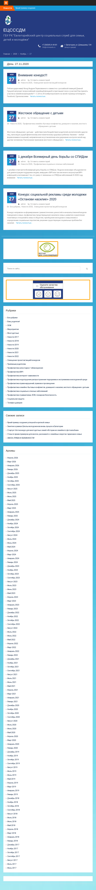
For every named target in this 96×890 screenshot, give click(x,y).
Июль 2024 (11, 539)
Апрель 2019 (12, 783)
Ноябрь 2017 (12, 849)
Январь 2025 (12, 516)
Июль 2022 (11, 632)
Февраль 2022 (13, 651)
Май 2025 (11, 500)
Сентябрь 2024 (13, 531)
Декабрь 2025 (13, 473)
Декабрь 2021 (13, 659)
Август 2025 (12, 489)
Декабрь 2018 (13, 798)
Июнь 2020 (11, 729)
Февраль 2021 (13, 698)
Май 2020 (11, 732)
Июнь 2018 (11, 821)
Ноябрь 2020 (12, 709)
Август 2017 (12, 860)
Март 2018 (11, 833)
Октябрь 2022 (13, 620)
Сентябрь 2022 (13, 624)
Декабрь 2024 (13, 520)
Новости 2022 (13, 356)
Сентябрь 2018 (13, 810)
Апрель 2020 (12, 736)
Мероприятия (13, 329)
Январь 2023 (12, 609)
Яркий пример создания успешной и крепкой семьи (28, 422)
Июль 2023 (11, 585)
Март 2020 (11, 740)
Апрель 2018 (12, 829)
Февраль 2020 (13, 744)
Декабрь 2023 (13, 566)
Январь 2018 (12, 841)
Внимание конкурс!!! (32, 75)
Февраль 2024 (13, 558)
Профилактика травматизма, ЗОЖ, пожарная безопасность (32, 395)
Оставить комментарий (40, 80)
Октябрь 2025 (13, 481)
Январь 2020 (12, 748)
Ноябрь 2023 (12, 570)
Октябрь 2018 (13, 806)
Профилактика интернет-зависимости (23, 376)
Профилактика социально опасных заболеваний (54, 164)
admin (23, 80)
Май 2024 (11, 547)
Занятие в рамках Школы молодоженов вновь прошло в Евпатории (35, 426)
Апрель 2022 (12, 644)
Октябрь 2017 (13, 852)
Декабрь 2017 (13, 845)
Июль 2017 (11, 864)
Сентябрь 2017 (13, 856)
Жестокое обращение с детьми (40, 113)
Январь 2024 (12, 562)
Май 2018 (11, 825)
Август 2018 (12, 814)
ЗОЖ (9, 325)
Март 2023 (11, 601)
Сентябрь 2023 (13, 578)
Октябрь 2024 (13, 527)
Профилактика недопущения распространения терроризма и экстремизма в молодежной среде (47, 380)
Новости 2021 (13, 352)
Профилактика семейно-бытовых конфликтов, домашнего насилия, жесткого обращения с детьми (48, 387)
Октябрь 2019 (13, 760)
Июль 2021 (11, 678)
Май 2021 (11, 686)
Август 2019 (12, 767)
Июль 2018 (11, 818)
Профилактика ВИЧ (15, 372)
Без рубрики (15, 207)
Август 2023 (12, 582)
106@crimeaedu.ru (48, 47)
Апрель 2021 (12, 690)
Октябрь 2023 (13, 574)
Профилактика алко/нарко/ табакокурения (25, 368)
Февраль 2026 (13, 466)
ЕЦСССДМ (14, 30)
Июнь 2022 (11, 636)
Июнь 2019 (11, 775)
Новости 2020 (26, 83)
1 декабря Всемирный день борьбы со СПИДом (53, 156)
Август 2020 (12, 721)
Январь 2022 (12, 655)
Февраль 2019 (13, 791)
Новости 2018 (13, 341)
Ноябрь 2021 (12, 663)
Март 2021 (11, 694)
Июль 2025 (11, 493)
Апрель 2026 (12, 458)
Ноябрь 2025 (12, 477)
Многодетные (13, 333)
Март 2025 (11, 508)
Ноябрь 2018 (12, 802)
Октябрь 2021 (13, 667)
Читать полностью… (38, 96)
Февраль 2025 (13, 512)
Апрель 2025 (12, 504)
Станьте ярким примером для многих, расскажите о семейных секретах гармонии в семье (44, 434)
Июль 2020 (11, 725)
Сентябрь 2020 (13, 717)
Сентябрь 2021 (13, 671)
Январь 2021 (12, 702)
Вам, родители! (13, 322)
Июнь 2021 (11, 682)
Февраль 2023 (13, 605)
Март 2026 (11, 462)
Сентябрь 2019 (13, 763)
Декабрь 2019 (13, 752)
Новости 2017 (13, 337)
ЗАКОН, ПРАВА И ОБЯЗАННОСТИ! (20, 438)
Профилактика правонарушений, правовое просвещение (31, 383)
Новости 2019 (13, 345)
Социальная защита (15, 399)
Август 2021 (12, 674)
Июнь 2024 (11, 543)
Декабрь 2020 (13, 705)
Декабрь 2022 (13, 613)
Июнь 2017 (11, 868)
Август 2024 (12, 535)
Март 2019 (11, 787)
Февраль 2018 (13, 837)
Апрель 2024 (12, 551)
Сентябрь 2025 (13, 485)
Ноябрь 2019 (12, 756)
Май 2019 (11, 779)
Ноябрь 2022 (12, 616)
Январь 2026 (12, 469)
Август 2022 (12, 628)
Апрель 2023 (12, 597)
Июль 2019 (11, 771)
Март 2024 (11, 555)
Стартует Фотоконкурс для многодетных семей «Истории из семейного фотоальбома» (43, 430)
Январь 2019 (12, 794)
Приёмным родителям (16, 364)
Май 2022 (11, 640)
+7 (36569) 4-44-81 (49, 45)
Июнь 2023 (11, 589)
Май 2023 (11, 593)
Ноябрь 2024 (12, 524)
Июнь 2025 (11, 496)
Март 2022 (11, 647)
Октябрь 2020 (13, 713)
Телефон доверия (14, 403)
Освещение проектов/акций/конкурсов (50, 83)
